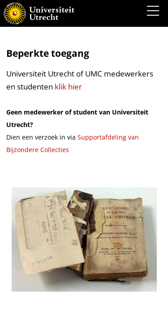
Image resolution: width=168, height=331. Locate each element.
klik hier (68, 86)
